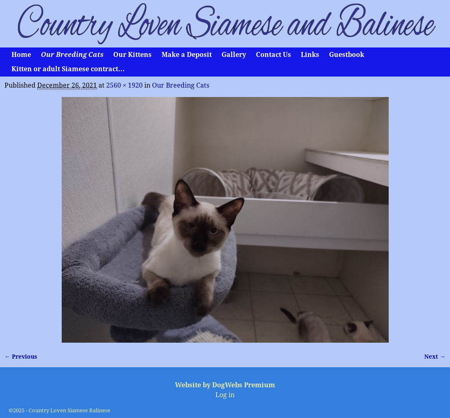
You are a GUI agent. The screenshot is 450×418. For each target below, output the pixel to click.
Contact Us (273, 55)
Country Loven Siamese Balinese (69, 410)
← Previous (20, 356)
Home (21, 55)
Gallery (234, 55)
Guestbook (346, 55)
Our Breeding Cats (72, 55)
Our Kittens (132, 55)
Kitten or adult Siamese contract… (68, 69)
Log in (225, 395)
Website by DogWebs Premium (225, 385)
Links (310, 55)
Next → (435, 356)
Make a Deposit (186, 55)
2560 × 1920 (124, 85)
